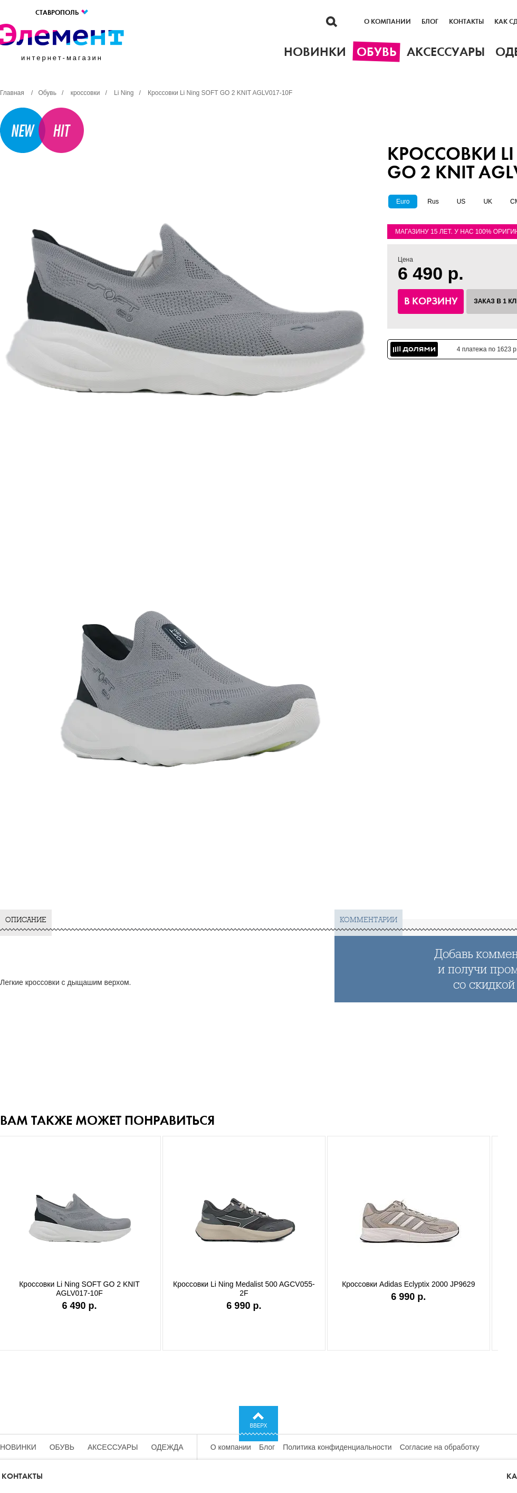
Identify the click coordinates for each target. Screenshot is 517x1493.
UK (487, 201)
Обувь (62, 1447)
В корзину (431, 301)
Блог (430, 21)
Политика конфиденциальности (337, 1447)
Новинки (18, 1447)
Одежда (167, 1447)
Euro (402, 201)
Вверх (258, 1426)
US (461, 201)
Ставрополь (62, 12)
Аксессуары (113, 1447)
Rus (432, 201)
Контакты (466, 21)
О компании (387, 21)
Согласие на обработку (440, 1447)
